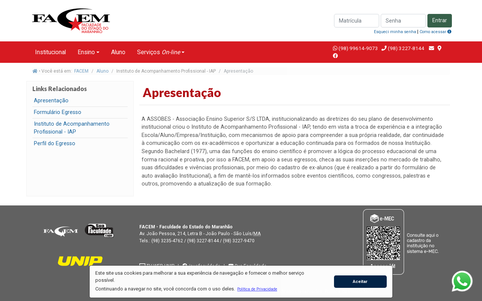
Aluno (118, 52)
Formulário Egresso (57, 112)
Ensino (86, 52)
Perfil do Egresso (54, 143)
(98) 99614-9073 (358, 48)
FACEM (81, 71)
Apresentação (51, 100)
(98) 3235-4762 (167, 240)
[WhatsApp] (462, 281)
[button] (257, 289)
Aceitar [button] (360, 281)
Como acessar (435, 31)
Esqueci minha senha (395, 31)
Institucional (50, 52)
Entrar (439, 20)
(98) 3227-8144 (405, 48)
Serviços (158, 52)
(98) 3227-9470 (239, 240)
